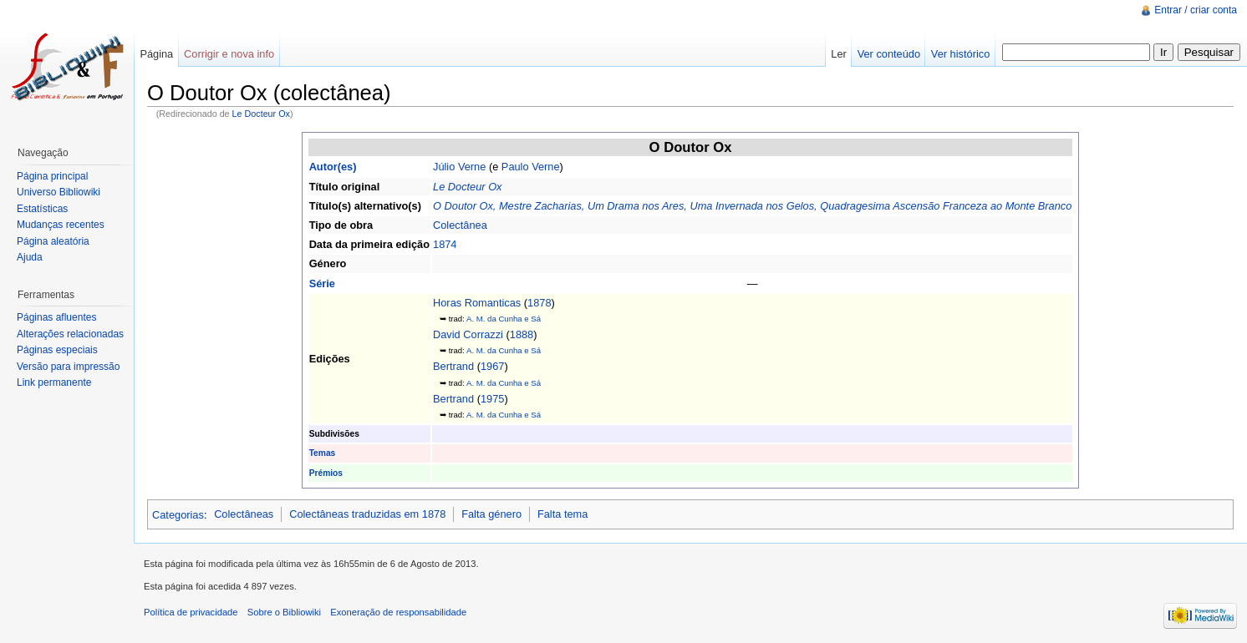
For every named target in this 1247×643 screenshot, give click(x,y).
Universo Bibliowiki (58, 192)
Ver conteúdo (889, 54)
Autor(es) (333, 166)
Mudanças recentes (60, 224)
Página (156, 54)
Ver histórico (960, 54)
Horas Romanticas (477, 302)
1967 (492, 366)
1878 (539, 302)
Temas (322, 453)
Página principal (52, 176)
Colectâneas (243, 514)
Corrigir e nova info (229, 54)
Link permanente (54, 382)
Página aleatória (53, 241)
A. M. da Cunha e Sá (503, 318)
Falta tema (562, 514)
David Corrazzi (468, 334)
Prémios (326, 473)
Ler (839, 54)
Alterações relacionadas (70, 334)
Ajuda (30, 257)
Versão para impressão (68, 366)
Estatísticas (42, 209)
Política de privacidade (191, 612)
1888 (521, 334)
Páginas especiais (57, 350)
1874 (444, 244)
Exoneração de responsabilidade (398, 612)
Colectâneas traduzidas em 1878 (367, 514)
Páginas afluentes (56, 317)
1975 (492, 398)
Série (322, 283)
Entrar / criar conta (1195, 10)
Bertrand (453, 366)
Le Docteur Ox (261, 114)
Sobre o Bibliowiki (284, 612)
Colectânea (460, 225)
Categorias (178, 514)
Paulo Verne (530, 166)
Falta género (491, 514)
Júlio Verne (459, 166)
